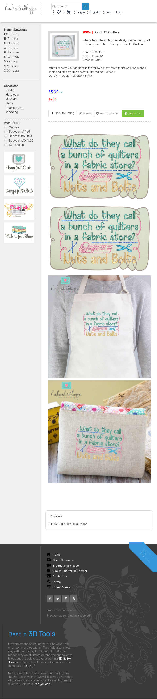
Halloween (13, 94)
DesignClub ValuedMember (67, 571)
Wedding (12, 112)
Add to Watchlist (107, 113)
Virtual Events (58, 587)
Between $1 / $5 (17, 131)
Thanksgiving (14, 108)
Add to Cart (133, 113)
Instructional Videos (63, 566)
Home (54, 555)
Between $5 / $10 (18, 136)
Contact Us (57, 576)
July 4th (11, 99)
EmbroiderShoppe (20, 9)
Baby (9, 103)
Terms (54, 582)
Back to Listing (62, 113)
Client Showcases (61, 560)
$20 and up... (15, 145)
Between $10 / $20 (18, 140)
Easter (10, 90)
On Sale (11, 127)
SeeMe (85, 113)
